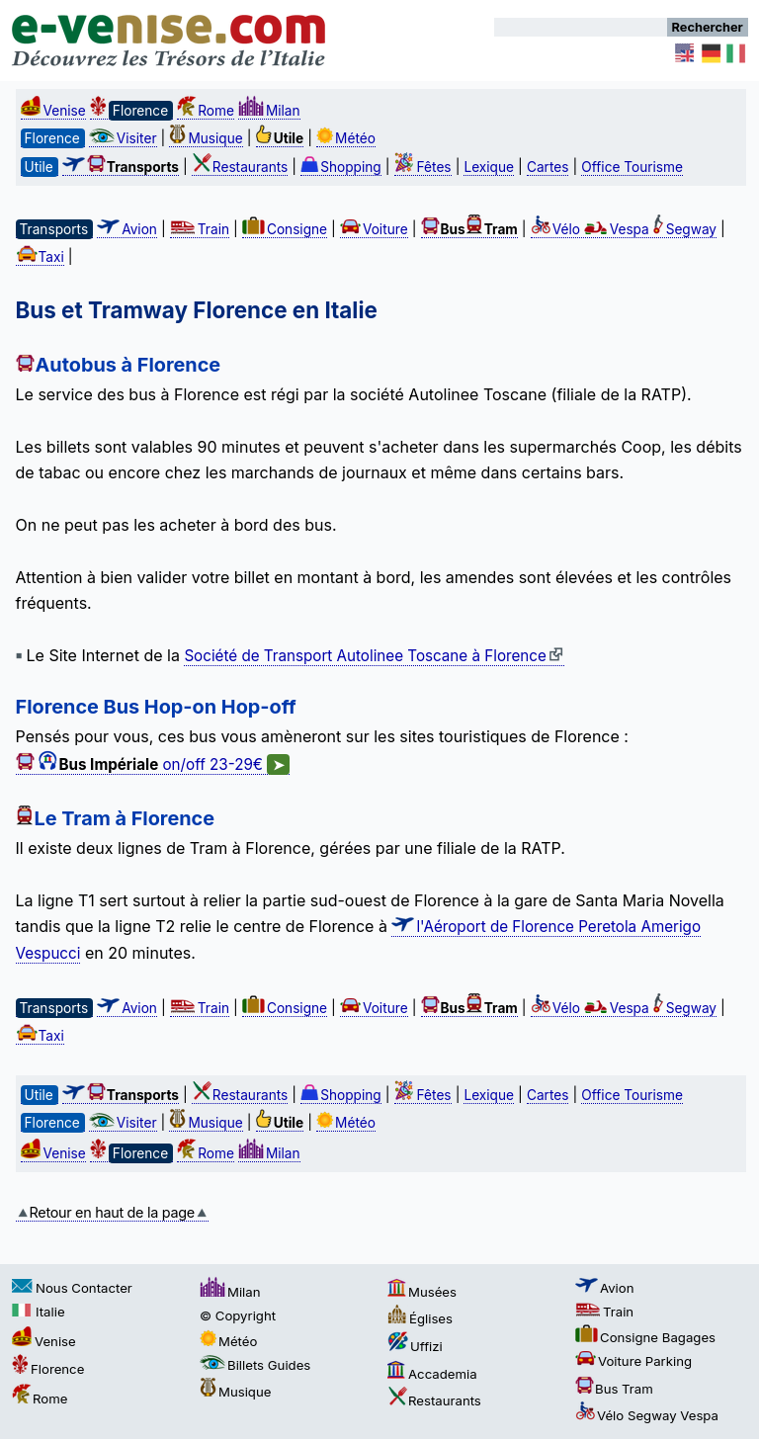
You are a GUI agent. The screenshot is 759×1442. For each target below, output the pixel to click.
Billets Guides (255, 1365)
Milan (269, 111)
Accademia (432, 1374)
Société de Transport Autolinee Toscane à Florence (373, 655)
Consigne (284, 229)
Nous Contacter (72, 1288)
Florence (48, 1369)
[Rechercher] (580, 27)
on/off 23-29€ (153, 765)
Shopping (340, 167)
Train (199, 229)
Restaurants (240, 167)
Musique (205, 138)
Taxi (40, 257)
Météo (346, 138)
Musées (422, 1292)
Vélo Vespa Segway (624, 229)
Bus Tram (614, 1389)
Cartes (548, 167)
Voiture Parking (633, 1361)
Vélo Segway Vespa (646, 1415)
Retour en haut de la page (112, 1212)
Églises (420, 1318)
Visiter (123, 138)
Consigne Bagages (645, 1337)
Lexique (489, 167)
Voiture (374, 229)
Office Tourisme (632, 167)
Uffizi (415, 1346)
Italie (38, 1311)
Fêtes (423, 167)
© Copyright (238, 1315)
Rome (205, 111)
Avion (127, 229)
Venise (53, 111)
